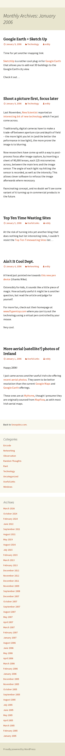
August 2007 (9, 611)
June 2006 (8, 647)
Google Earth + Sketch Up (25, 39)
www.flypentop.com (14, 311)
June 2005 (8, 709)
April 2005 (8, 720)
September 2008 (11, 591)
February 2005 (10, 730)
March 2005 (9, 725)
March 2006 (9, 663)
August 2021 (9, 534)
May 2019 (8, 539)
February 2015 (10, 554)
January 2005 (9, 735)
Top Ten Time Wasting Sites (27, 218)
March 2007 (9, 627)
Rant (5, 466)
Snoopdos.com (19, 424)
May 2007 (8, 616)
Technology (33, 44)
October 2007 (10, 601)
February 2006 (10, 668)
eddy (47, 44)
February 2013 (10, 565)
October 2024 (10, 513)
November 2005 (11, 684)
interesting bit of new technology (22, 116)
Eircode (7, 445)
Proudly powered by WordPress (19, 749)
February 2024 (10, 518)
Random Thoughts (12, 460)
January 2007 (9, 637)
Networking (33, 266)
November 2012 (11, 575)
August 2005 (9, 699)
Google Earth (53, 61)
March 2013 (9, 560)
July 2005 (8, 704)
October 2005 (10, 689)
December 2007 (11, 596)
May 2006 (8, 653)
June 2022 (8, 523)
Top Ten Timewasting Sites (30, 240)
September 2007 (11, 606)
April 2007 (8, 622)
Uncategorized (10, 476)
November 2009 (11, 585)
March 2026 (9, 508)
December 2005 (11, 678)
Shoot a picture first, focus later (30, 98)
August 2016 (9, 544)
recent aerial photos (15, 379)
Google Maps (43, 383)
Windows (7, 486)
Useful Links (33, 223)
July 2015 (8, 549)
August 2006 (9, 642)
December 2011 (11, 580)
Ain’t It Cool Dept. (18, 261)
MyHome (29, 395)
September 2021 (11, 529)
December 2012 (11, 570)
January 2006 (9, 673)
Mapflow (40, 399)
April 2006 (8, 658)
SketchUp (8, 61)
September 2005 (11, 694)
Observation (9, 455)
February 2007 (10, 632)
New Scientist (30, 112)
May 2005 (8, 715)
